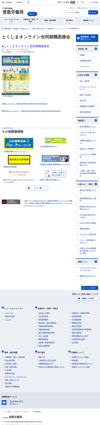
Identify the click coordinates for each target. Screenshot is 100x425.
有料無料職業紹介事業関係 (81, 328)
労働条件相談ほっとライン (88, 141)
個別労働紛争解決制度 (46, 331)
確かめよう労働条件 (87, 148)
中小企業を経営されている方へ (88, 216)
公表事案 (8, 367)
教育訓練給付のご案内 (80, 334)
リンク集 (7, 408)
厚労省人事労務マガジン (88, 191)
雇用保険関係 (43, 318)
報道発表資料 (10, 314)
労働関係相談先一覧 (45, 360)
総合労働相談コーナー (88, 126)
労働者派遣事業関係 (45, 324)
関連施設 (75, 357)
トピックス (9, 311)
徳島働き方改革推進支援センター (88, 164)
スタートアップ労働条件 (88, 155)
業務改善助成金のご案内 (88, 199)
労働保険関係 (77, 314)
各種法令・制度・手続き (48, 307)
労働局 (82, 55)
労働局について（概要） (81, 354)
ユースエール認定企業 (88, 234)
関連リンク (87, 261)
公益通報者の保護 (78, 337)
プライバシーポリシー (22, 408)
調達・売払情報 (85, 95)
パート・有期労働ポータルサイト (88, 241)
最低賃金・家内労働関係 (47, 321)
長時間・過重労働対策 (46, 341)
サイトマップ (93, 8)
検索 (94, 12)
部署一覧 (41, 354)
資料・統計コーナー (12, 377)
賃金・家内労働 (10, 364)
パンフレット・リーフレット (88, 88)
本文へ (72, 8)
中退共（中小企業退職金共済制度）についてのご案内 (88, 250)
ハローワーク (84, 66)
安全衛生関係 (43, 314)
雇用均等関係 (77, 324)
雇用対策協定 (84, 228)
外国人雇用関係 (44, 344)
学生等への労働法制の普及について (51, 364)
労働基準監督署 (85, 61)
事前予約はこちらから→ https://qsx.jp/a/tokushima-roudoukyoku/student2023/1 (31, 111)
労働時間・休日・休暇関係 (15, 354)
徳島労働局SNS (85, 112)
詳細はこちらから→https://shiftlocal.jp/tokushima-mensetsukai (24, 104)
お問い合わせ (81, 8)
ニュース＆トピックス (14, 307)
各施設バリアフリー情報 (81, 364)
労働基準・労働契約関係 (81, 311)
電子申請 (83, 100)
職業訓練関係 (43, 337)
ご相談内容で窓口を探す (47, 357)
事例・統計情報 (11, 350)
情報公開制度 (77, 331)
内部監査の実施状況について (82, 360)
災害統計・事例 (10, 360)
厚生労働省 (94, 2)
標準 (72, 2)
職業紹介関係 (77, 321)
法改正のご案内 (44, 311)
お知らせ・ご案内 (87, 184)
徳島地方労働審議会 (12, 383)
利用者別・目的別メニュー (87, 38)
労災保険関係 (77, 318)
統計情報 (8, 380)
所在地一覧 (87, 49)
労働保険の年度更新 (87, 106)
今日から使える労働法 (88, 223)
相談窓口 (87, 120)
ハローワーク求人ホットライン (88, 133)
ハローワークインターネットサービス (88, 269)
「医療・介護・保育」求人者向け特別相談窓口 (88, 173)
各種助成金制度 (44, 328)
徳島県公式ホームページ (88, 277)
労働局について (78, 350)
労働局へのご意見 (88, 298)
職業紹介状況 (10, 370)
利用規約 (38, 408)
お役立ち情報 (87, 74)
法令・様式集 (84, 81)
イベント (8, 318)
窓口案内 (42, 350)
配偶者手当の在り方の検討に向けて (88, 208)
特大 (82, 2)
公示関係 (75, 341)
